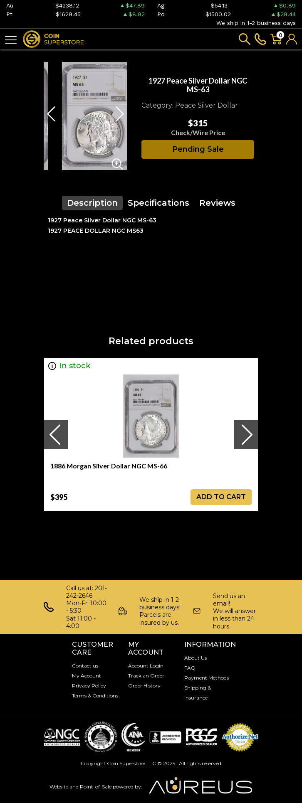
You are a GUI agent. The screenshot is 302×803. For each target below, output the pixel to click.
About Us (195, 658)
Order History (144, 685)
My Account (86, 675)
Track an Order (146, 675)
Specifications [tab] (158, 203)
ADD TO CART (221, 497)
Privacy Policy (89, 685)
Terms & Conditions (95, 695)
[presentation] (56, 434)
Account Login (145, 666)
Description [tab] (92, 203)
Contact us (85, 666)
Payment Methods (206, 678)
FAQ (190, 668)
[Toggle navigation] (11, 39)
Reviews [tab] (217, 203)
